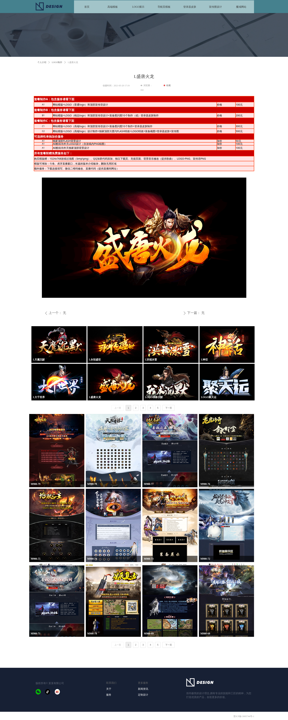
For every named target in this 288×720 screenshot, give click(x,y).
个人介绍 (41, 62)
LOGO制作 (57, 62)
